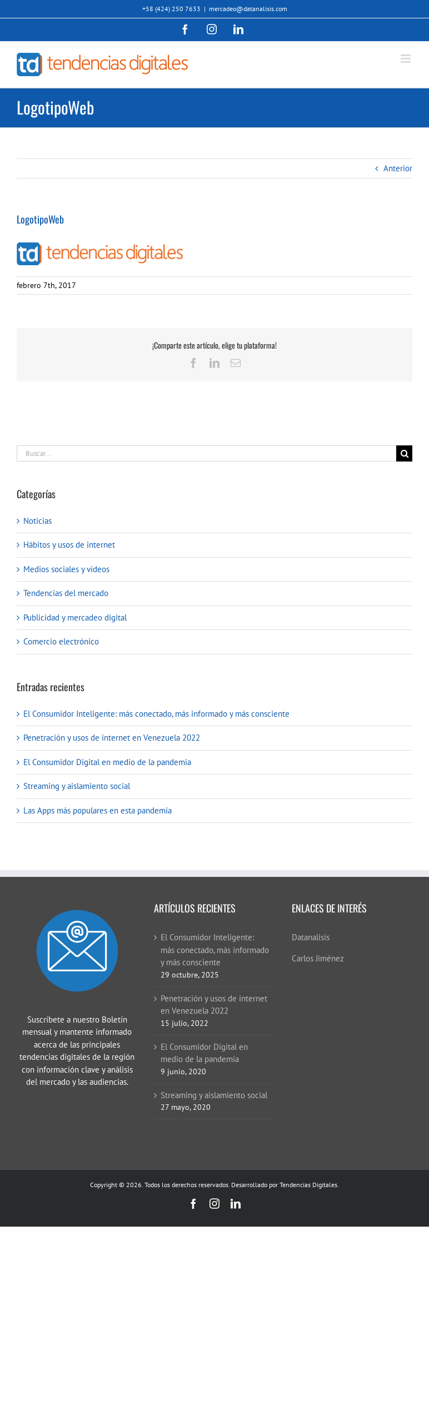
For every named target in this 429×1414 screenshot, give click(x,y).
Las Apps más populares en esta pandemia (97, 810)
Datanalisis (311, 937)
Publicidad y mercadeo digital (75, 617)
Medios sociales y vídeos (66, 569)
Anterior (397, 168)
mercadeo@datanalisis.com (248, 8)
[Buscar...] (206, 453)
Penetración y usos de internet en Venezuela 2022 (111, 737)
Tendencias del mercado (65, 593)
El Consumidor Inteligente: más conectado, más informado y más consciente (156, 713)
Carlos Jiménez (318, 958)
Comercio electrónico (61, 641)
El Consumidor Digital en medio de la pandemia (107, 762)
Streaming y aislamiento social (76, 786)
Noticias (37, 520)
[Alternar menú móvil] (406, 59)
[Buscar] (404, 453)
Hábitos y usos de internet (69, 544)
